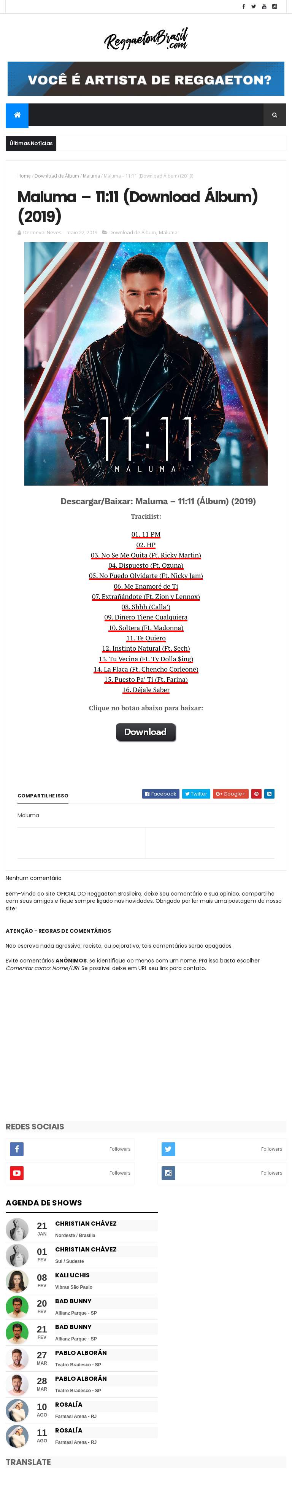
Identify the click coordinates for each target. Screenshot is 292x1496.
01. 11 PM (146, 535)
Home (24, 176)
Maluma (91, 176)
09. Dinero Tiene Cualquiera (146, 618)
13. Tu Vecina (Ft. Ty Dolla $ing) (146, 659)
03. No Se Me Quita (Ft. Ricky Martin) (146, 556)
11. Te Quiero (146, 639)
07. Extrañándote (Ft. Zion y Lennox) (146, 597)
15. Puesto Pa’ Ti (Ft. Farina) (146, 680)
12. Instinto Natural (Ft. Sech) (146, 649)
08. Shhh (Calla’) (146, 607)
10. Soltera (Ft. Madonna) (145, 628)
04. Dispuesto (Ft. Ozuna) (145, 566)
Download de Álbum (57, 176)
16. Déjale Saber (146, 690)
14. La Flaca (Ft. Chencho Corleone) (146, 670)
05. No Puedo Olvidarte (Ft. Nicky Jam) (146, 576)
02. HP (146, 546)
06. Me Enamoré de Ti (146, 587)
